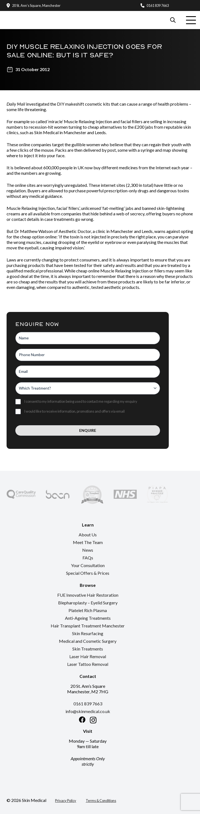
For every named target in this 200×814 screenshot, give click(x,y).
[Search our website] (173, 20)
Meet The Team (88, 542)
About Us (88, 534)
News (87, 550)
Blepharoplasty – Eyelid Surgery (88, 602)
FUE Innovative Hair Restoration (87, 595)
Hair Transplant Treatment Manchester (88, 625)
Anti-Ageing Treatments (88, 618)
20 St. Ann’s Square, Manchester (36, 5)
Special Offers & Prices (87, 573)
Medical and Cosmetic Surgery (87, 641)
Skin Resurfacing (87, 633)
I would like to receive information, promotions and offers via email (74, 411)
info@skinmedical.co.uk (87, 711)
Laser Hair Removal (87, 656)
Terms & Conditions (101, 800)
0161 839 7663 (158, 5)
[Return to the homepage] (24, 14)
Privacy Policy (65, 800)
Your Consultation (88, 565)
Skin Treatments (87, 648)
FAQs (87, 557)
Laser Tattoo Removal (87, 664)
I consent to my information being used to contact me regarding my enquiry (80, 401)
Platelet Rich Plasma (87, 610)
